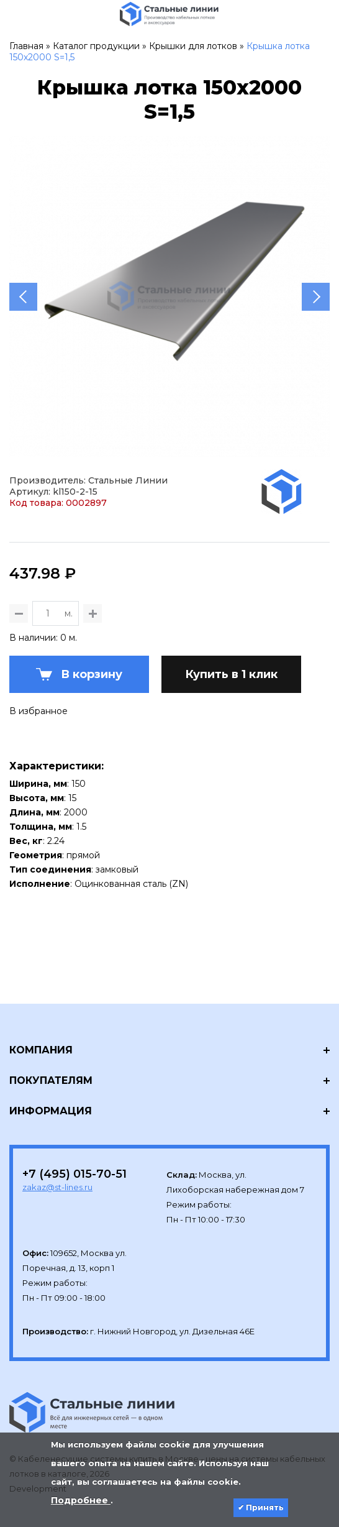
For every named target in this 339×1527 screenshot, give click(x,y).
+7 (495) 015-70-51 (74, 1174)
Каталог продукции (96, 46)
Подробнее (81, 1500)
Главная (26, 46)
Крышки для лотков (193, 46)
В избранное (38, 711)
